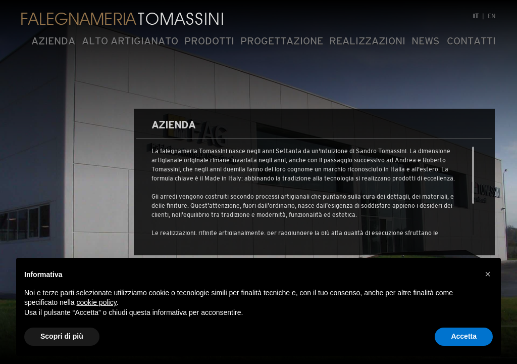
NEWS (425, 41)
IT (476, 16)
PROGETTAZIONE (281, 41)
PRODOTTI (209, 41)
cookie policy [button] (97, 302)
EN (492, 16)
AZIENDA (53, 41)
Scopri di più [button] (61, 336)
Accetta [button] (464, 336)
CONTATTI (471, 41)
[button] (488, 274)
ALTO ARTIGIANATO (130, 41)
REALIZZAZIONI (367, 41)
